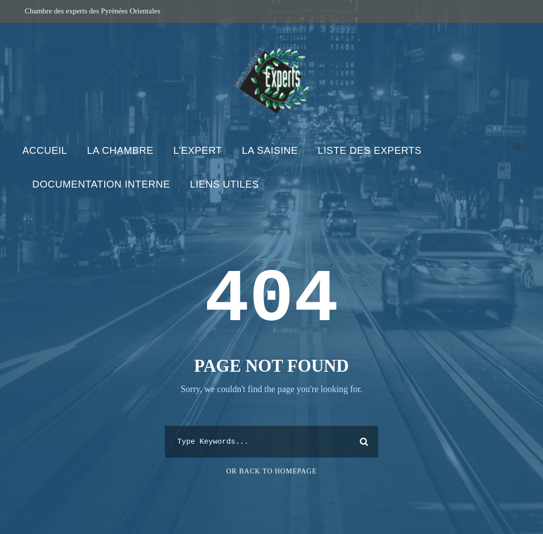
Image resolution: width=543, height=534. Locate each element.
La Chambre (120, 150)
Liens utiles (224, 184)
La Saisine (270, 150)
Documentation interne (101, 184)
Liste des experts (369, 150)
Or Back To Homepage (271, 471)
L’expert (197, 150)
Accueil (44, 150)
